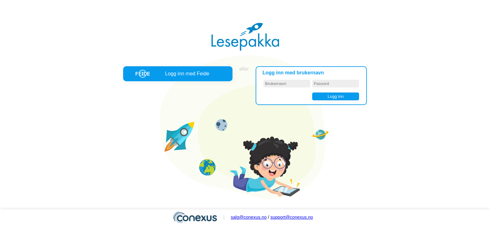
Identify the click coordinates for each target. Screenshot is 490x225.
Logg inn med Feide (187, 73)
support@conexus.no (291, 217)
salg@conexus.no (249, 217)
